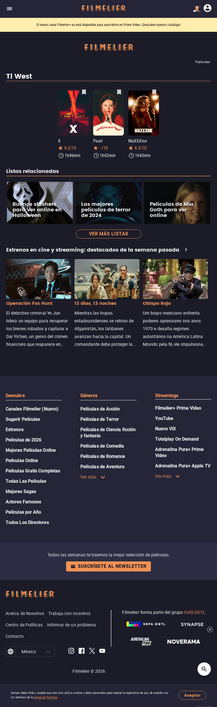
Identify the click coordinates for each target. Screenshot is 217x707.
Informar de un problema (71, 625)
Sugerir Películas (23, 419)
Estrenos (14, 429)
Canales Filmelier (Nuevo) (32, 409)
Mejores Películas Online (31, 450)
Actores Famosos (23, 502)
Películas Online (22, 460)
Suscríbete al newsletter (108, 566)
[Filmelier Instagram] (71, 651)
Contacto (15, 636)
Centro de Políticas (24, 625)
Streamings (167, 395)
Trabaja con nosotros (69, 613)
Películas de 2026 (23, 440)
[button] (48, 651)
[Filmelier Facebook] (82, 651)
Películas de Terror (99, 419)
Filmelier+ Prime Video (178, 408)
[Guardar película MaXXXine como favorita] (154, 92)
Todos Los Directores (27, 522)
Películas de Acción (100, 409)
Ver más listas (108, 234)
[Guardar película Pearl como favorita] (119, 92)
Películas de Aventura (102, 466)
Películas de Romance (102, 456)
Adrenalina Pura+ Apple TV (182, 466)
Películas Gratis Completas (33, 471)
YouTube (164, 418)
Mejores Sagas (21, 491)
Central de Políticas (45, 697)
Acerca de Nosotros (25, 613)
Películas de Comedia (102, 446)
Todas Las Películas (26, 481)
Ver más (92, 477)
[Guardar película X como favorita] (84, 92)
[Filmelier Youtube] (102, 651)
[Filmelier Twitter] (92, 651)
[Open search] (204, 669)
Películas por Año (23, 512)
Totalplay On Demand (177, 439)
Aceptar (192, 695)
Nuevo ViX (165, 428)
